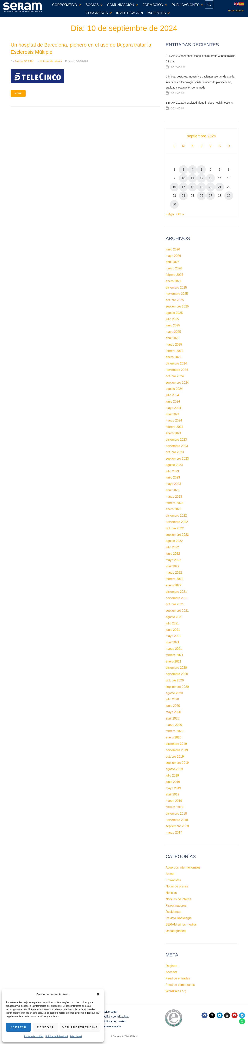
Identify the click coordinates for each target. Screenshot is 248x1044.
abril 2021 (172, 642)
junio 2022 (173, 553)
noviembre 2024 (177, 369)
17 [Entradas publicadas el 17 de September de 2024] (183, 187)
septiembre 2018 (177, 826)
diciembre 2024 (176, 363)
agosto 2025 (174, 312)
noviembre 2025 (177, 293)
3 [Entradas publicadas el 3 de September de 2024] (183, 169)
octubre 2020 (175, 680)
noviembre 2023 (177, 446)
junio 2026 (173, 249)
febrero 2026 (174, 274)
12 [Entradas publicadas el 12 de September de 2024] (201, 178)
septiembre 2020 (177, 686)
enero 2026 (173, 281)
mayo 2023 (173, 483)
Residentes (173, 911)
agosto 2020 (174, 693)
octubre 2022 (175, 528)
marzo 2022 (174, 572)
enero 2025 (173, 357)
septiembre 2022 (177, 534)
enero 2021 (173, 661)
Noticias (171, 892)
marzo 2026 (174, 268)
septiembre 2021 (177, 610)
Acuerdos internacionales (183, 867)
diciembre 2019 (176, 743)
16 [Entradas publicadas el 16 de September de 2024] (174, 187)
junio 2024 (173, 401)
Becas (170, 873)
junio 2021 (173, 629)
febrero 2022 (174, 579)
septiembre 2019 (177, 762)
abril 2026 (172, 262)
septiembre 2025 (177, 306)
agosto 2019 (174, 769)
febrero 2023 (174, 503)
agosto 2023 (174, 465)
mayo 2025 (173, 331)
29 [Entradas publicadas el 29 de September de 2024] (228, 195)
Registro (171, 965)
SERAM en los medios (181, 924)
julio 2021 (172, 623)
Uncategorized (176, 930)
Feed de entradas (178, 978)
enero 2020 (173, 737)
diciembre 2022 (176, 515)
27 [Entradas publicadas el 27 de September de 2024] (210, 195)
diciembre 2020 (176, 667)
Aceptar (18, 1027)
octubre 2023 (175, 452)
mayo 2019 (173, 788)
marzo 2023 (174, 496)
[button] (98, 994)
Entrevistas (173, 880)
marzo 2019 (174, 800)
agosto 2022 (174, 540)
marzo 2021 (174, 648)
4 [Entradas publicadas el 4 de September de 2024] (192, 169)
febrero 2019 (174, 807)
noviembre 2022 (177, 522)
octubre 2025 (175, 300)
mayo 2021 (173, 636)
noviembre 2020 (177, 674)
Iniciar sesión (236, 10)
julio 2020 (172, 699)
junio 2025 (173, 325)
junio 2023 (173, 477)
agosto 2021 (174, 617)
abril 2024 (172, 414)
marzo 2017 (174, 832)
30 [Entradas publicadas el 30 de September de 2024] (174, 204)
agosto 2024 (174, 388)
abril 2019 (172, 794)
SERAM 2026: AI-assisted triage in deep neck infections (199, 102)
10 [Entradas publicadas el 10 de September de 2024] (183, 178)
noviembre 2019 (177, 750)
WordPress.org (176, 991)
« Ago (170, 214)
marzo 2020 (174, 724)
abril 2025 (172, 338)
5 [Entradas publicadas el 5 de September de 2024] (201, 169)
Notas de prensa (177, 886)
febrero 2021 (174, 655)
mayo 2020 (173, 712)
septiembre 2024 (177, 382)
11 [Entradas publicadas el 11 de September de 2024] (192, 178)
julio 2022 (172, 547)
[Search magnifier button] (209, 4)
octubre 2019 (175, 756)
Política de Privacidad (56, 1036)
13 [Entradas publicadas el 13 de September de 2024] (210, 178)
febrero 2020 (174, 731)
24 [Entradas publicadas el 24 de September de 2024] (183, 195)
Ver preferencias (80, 1027)
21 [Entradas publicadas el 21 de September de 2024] (219, 187)
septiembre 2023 (177, 458)
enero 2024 (173, 433)
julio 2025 (172, 319)
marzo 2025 (174, 344)
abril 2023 (172, 490)
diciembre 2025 (176, 287)
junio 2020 (173, 705)
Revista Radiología (179, 918)
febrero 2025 (174, 351)
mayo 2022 (173, 560)
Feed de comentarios (180, 984)
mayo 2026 (173, 255)
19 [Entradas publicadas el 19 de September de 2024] (201, 187)
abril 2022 (172, 566)
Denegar (45, 1027)
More (18, 93)
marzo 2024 (174, 420)
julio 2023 (172, 471)
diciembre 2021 (176, 591)
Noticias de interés (51, 61)
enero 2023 (173, 509)
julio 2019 (172, 775)
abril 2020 (172, 718)
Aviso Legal (76, 1036)
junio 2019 (173, 781)
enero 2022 (173, 585)
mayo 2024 (173, 408)
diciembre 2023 (176, 439)
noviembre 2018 (177, 820)
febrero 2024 (174, 426)
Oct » (180, 214)
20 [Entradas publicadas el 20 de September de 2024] (210, 187)
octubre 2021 (175, 604)
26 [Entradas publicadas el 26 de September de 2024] (201, 195)
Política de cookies (33, 1036)
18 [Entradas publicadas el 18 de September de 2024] (192, 187)
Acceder (171, 972)
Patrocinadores (176, 905)
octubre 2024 (175, 376)
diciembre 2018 (176, 813)
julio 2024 (172, 395)
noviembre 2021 (177, 598)
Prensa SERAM (24, 61)
